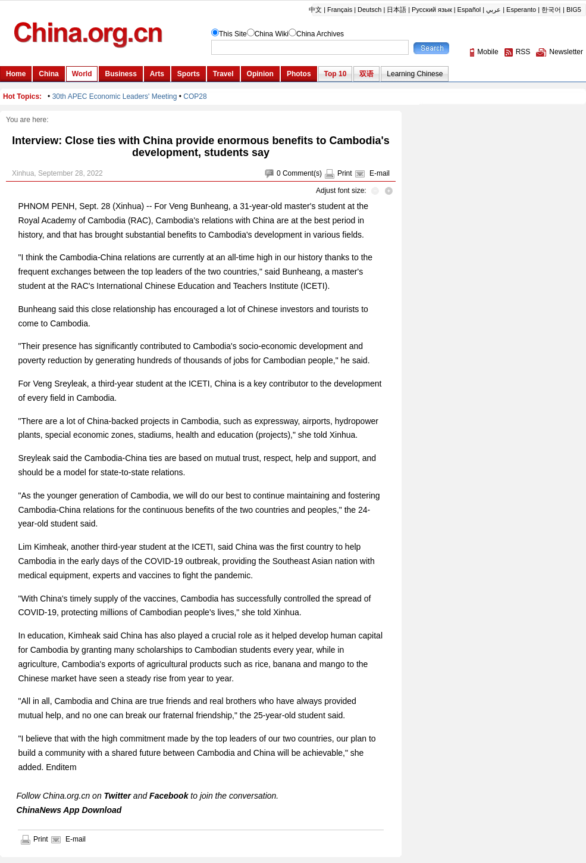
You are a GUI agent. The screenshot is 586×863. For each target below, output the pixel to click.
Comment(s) (302, 173)
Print (344, 173)
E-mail (379, 173)
